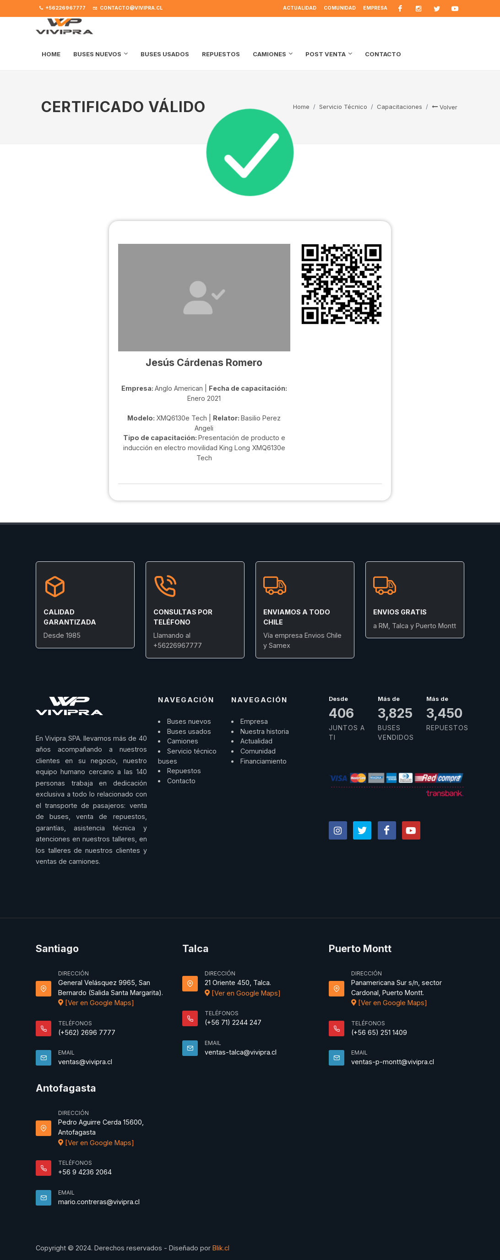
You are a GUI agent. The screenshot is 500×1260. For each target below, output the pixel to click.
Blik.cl (220, 1248)
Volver (444, 107)
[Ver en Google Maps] (96, 1003)
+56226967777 (62, 8)
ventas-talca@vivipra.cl (241, 1052)
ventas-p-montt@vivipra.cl (392, 1062)
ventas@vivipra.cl (85, 1062)
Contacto (181, 781)
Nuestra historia (264, 731)
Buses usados (189, 731)
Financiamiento (263, 761)
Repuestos (184, 771)
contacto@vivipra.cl (128, 8)
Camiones (182, 741)
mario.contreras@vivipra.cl (99, 1202)
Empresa (375, 8)
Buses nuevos (189, 721)
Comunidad (340, 8)
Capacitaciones (399, 106)
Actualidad (299, 8)
